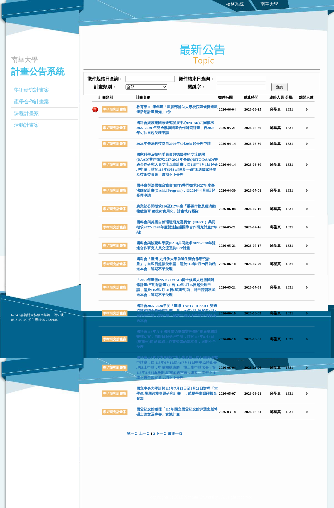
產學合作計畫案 (31, 101)
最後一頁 (175, 433)
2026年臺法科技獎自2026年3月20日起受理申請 (173, 143)
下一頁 (161, 433)
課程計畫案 (26, 113)
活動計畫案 (26, 125)
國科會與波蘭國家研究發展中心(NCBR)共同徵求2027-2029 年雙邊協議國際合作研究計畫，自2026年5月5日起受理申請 (175, 128)
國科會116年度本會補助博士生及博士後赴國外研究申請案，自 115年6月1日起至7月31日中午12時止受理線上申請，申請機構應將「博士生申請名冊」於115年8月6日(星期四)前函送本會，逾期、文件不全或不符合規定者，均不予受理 (177, 367)
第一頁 (132, 433)
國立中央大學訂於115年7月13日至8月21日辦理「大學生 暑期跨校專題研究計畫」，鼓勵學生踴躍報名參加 (177, 393)
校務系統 (235, 4)
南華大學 (269, 4)
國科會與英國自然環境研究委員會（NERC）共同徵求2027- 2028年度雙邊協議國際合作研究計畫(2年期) (176, 227)
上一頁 (144, 433)
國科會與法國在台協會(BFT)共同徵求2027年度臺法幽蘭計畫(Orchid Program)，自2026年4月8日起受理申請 (175, 190)
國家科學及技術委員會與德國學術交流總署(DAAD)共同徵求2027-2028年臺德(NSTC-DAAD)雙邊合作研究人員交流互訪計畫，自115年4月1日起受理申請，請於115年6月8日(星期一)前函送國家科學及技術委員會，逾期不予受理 (177, 164)
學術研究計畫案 (31, 90)
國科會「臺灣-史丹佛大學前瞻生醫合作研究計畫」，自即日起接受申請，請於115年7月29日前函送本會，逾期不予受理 (176, 264)
